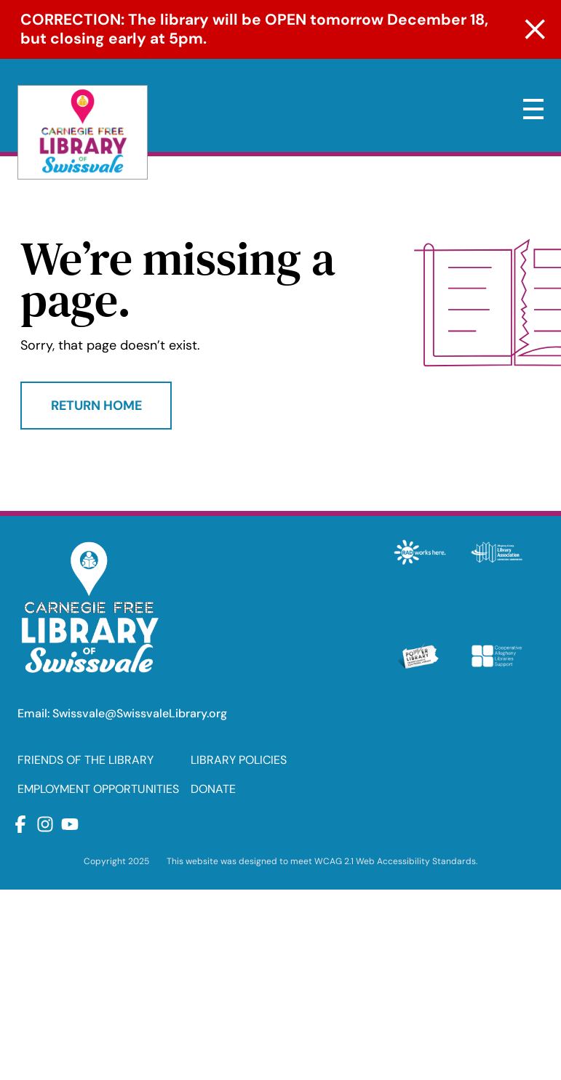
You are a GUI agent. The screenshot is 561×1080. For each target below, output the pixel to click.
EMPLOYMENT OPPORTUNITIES (98, 789)
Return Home (96, 405)
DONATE (213, 789)
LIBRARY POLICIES (239, 759)
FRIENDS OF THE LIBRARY (85, 759)
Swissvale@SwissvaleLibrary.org (139, 713)
